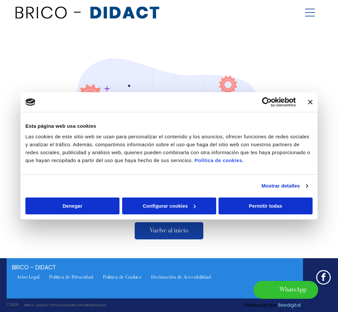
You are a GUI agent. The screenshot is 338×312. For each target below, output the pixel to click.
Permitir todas (265, 206)
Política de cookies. (219, 160)
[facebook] (323, 278)
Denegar (72, 206)
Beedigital (289, 305)
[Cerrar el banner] (310, 102)
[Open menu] (310, 12)
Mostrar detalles (280, 186)
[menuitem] (28, 277)
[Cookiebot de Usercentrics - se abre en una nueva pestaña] (267, 102)
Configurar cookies (169, 206)
